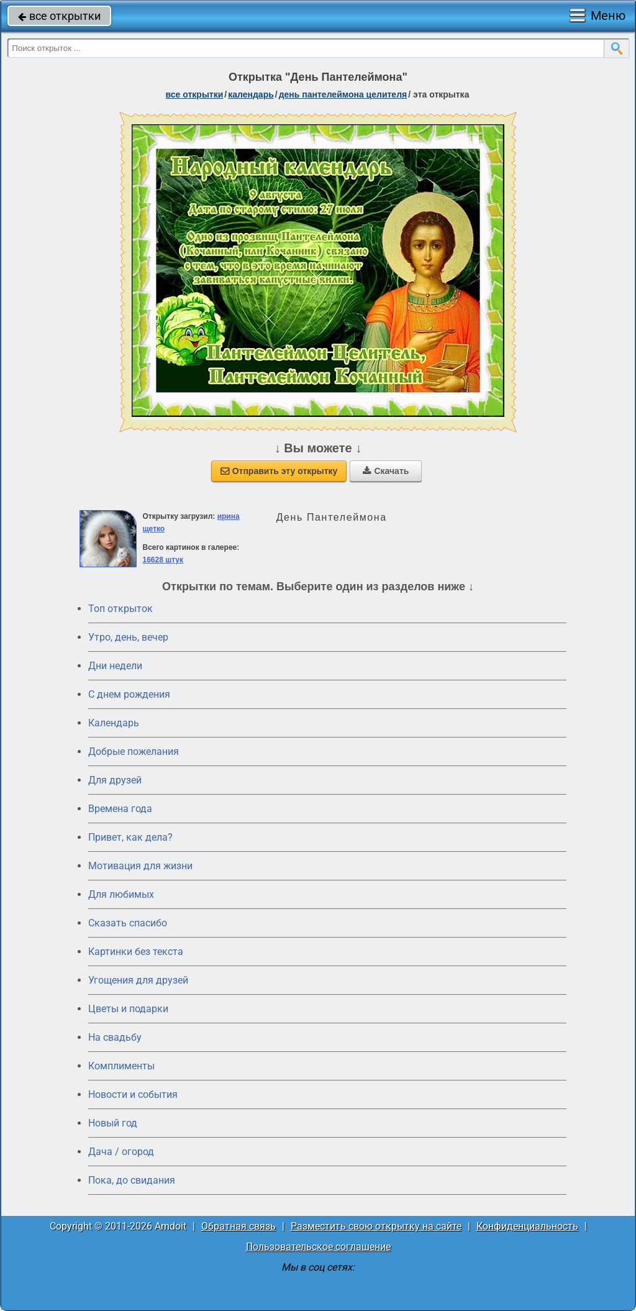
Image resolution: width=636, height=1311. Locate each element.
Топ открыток (120, 608)
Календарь (251, 94)
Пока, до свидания (131, 1180)
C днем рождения (129, 694)
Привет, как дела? (130, 837)
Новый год (112, 1123)
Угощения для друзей (138, 980)
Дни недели (115, 666)
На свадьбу (115, 1037)
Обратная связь (238, 1226)
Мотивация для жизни (140, 866)
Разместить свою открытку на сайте (376, 1226)
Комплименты (121, 1066)
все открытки (59, 15)
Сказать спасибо (127, 923)
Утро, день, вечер (128, 637)
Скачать (386, 471)
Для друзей (115, 780)
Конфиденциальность (527, 1226)
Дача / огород (121, 1152)
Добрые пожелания (133, 751)
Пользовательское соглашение (318, 1247)
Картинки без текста (135, 951)
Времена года (120, 809)
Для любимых (121, 894)
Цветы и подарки (128, 1009)
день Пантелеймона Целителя (343, 94)
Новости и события (133, 1094)
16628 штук (162, 559)
